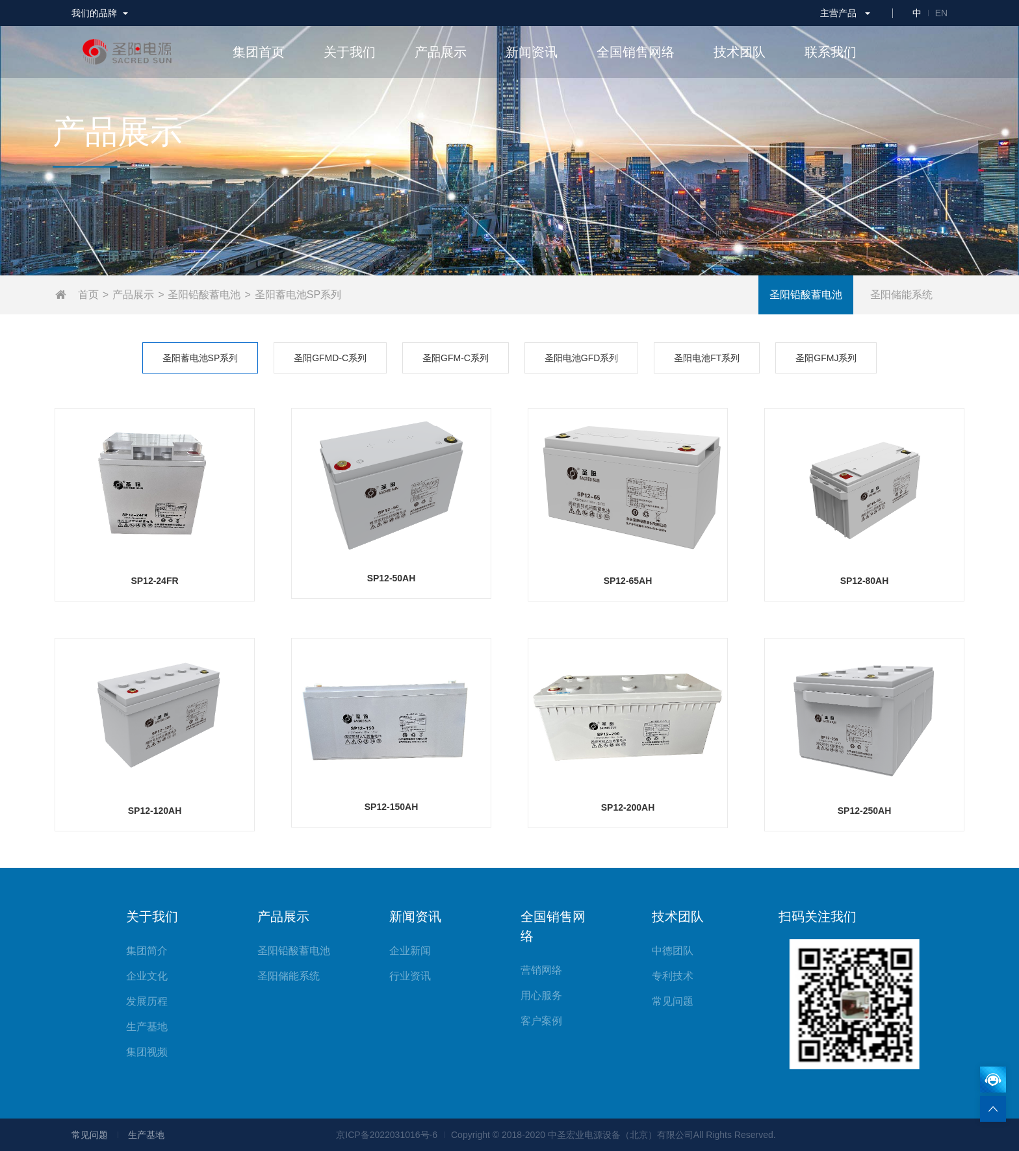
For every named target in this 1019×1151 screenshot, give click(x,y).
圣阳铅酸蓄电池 (204, 294)
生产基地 (147, 1026)
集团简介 (147, 950)
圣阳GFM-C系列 (455, 358)
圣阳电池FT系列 (707, 358)
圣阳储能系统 (901, 294)
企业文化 (147, 975)
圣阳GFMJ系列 (826, 358)
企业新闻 (410, 950)
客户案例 (541, 1020)
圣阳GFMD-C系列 (330, 358)
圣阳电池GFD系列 (582, 358)
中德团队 (672, 950)
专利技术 (672, 975)
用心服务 (541, 995)
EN (941, 13)
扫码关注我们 (818, 916)
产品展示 (133, 294)
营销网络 (541, 970)
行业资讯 (410, 975)
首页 (88, 294)
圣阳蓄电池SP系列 (298, 294)
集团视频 (147, 1051)
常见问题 (672, 1001)
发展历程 (147, 1001)
